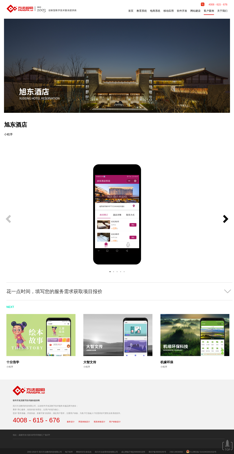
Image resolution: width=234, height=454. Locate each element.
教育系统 (142, 10)
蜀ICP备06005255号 (157, 452)
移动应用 (168, 10)
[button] (225, 219)
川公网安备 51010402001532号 (202, 452)
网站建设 (195, 10)
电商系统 (155, 10)
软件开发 (182, 10)
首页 (130, 10)
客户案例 (209, 10)
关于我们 (222, 10)
